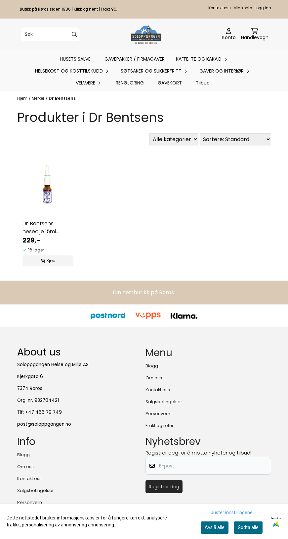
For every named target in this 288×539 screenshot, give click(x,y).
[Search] (74, 34)
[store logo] (146, 34)
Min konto (242, 8)
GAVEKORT (170, 83)
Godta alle (248, 527)
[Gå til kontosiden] (229, 34)
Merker (38, 98)
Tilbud (203, 83)
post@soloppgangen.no (44, 424)
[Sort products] (235, 139)
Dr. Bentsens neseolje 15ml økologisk (39, 228)
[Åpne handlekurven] (254, 34)
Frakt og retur (159, 425)
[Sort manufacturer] (173, 139)
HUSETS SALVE (75, 59)
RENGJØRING (130, 83)
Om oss (153, 378)
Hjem (22, 98)
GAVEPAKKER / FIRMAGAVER (134, 59)
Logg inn (263, 8)
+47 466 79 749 (43, 412)
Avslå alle (215, 527)
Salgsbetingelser (163, 401)
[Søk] (50, 34)
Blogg (151, 366)
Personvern (157, 413)
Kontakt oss (219, 8)
